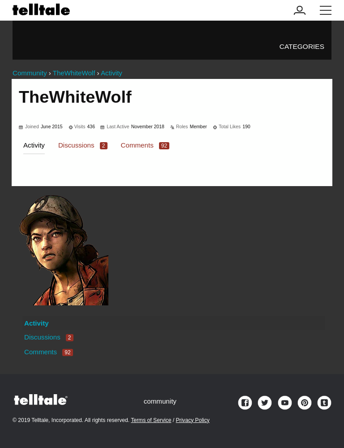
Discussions (83, 145)
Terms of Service (151, 420)
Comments (145, 145)
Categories (302, 46)
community (160, 401)
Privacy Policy (193, 420)
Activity (34, 145)
